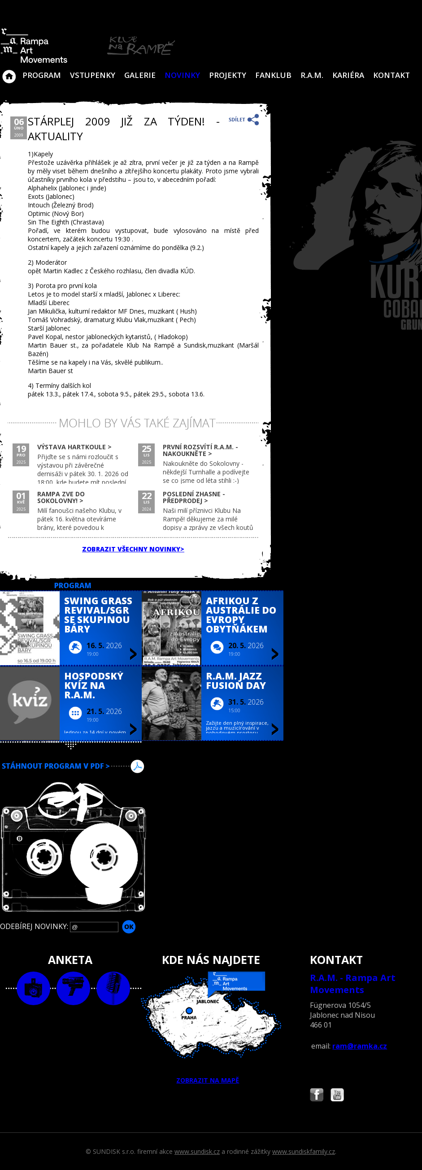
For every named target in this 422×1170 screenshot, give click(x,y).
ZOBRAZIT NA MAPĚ (211, 1028)
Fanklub (273, 75)
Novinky (182, 75)
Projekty (227, 75)
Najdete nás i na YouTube (337, 1096)
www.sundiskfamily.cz (303, 1151)
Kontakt (391, 75)
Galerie (140, 75)
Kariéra (348, 75)
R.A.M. (311, 75)
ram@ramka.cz (359, 1046)
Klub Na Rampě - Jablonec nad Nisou (9, 72)
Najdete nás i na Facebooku (316, 1096)
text (113, 988)
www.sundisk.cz (197, 1151)
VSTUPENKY (92, 75)
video (73, 988)
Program (41, 75)
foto (33, 988)
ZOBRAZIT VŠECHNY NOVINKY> (133, 549)
